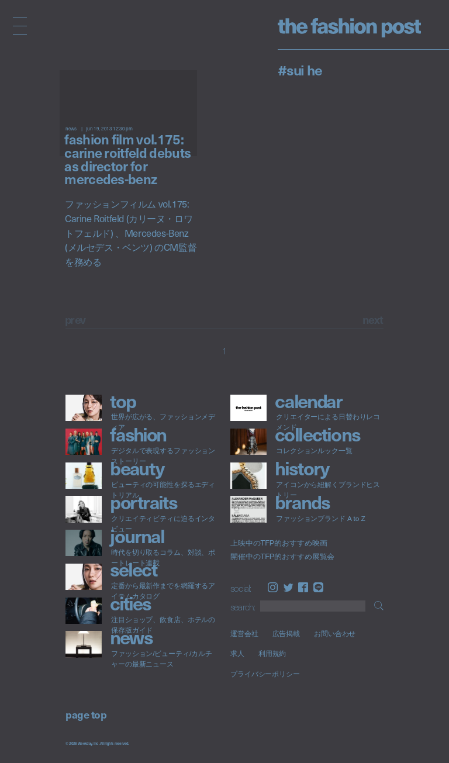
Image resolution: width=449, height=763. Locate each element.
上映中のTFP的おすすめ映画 (278, 543)
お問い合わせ (334, 633)
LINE (318, 587)
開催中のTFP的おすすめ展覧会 (282, 557)
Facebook (303, 587)
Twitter (288, 587)
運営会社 (244, 633)
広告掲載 (286, 633)
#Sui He (300, 69)
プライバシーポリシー (265, 674)
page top (85, 714)
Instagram (272, 587)
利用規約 (272, 654)
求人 (237, 654)
